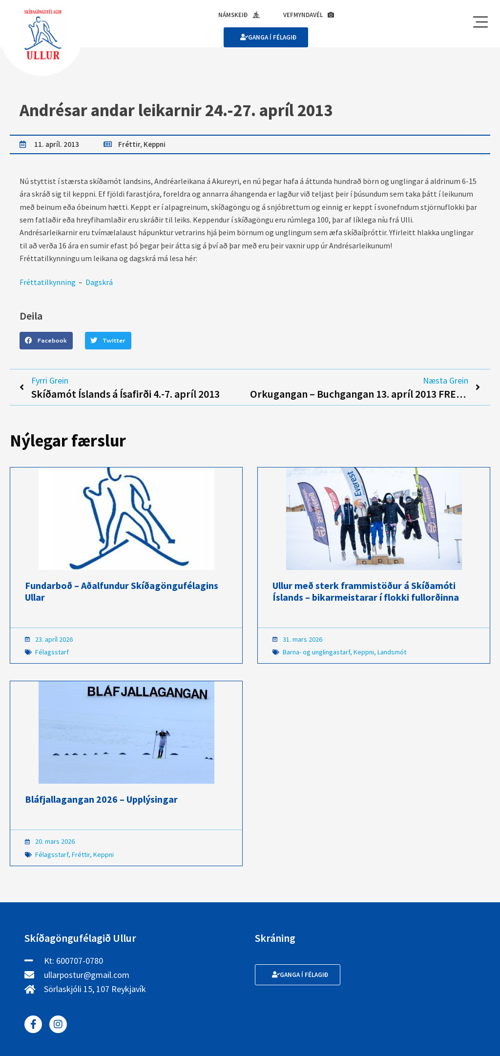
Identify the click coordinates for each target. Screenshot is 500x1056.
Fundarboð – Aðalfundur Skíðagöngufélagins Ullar (121, 591)
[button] (46, 340)
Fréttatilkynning (48, 282)
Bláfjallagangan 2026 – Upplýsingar (101, 799)
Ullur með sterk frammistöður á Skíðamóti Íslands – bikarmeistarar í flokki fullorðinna (365, 591)
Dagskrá (99, 282)
